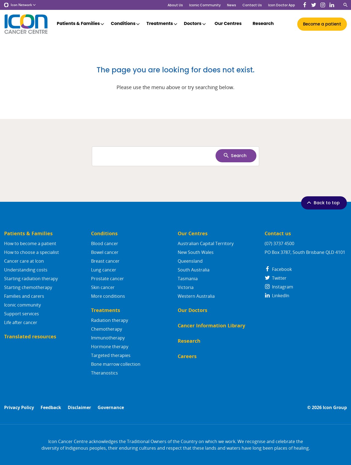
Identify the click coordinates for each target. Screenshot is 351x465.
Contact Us (252, 5)
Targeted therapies (111, 355)
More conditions (108, 296)
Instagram (279, 287)
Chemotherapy (106, 329)
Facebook (278, 269)
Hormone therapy (109, 347)
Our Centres (228, 23)
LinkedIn (277, 296)
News (231, 5)
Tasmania (188, 279)
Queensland (190, 261)
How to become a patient (30, 243)
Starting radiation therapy (31, 279)
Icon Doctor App (281, 5)
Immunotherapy (108, 338)
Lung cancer (103, 270)
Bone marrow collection (115, 364)
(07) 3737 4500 (279, 243)
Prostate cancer (107, 279)
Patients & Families (81, 23)
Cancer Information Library (211, 325)
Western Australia (196, 296)
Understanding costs (25, 270)
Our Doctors (192, 310)
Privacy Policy (19, 407)
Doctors (195, 23)
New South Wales (196, 252)
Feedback (51, 407)
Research (263, 23)
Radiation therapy (109, 320)
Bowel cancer (104, 252)
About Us (175, 5)
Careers (187, 356)
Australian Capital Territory (206, 243)
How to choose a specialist (31, 252)
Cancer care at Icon (24, 261)
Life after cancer (20, 322)
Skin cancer (103, 287)
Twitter (276, 278)
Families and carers (24, 296)
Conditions (126, 23)
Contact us (278, 233)
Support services (21, 314)
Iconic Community (205, 5)
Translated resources (30, 336)
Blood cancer (104, 243)
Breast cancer (105, 261)
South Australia (194, 270)
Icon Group (335, 407)
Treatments (162, 23)
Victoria (186, 287)
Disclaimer (79, 407)
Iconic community (22, 305)
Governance (111, 407)
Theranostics (104, 373)
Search (235, 155)
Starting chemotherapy (28, 287)
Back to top (323, 202)
